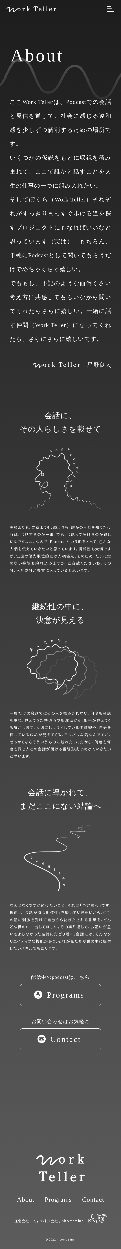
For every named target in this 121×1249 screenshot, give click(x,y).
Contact (93, 1199)
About (25, 1199)
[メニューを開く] (111, 9)
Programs (58, 1199)
